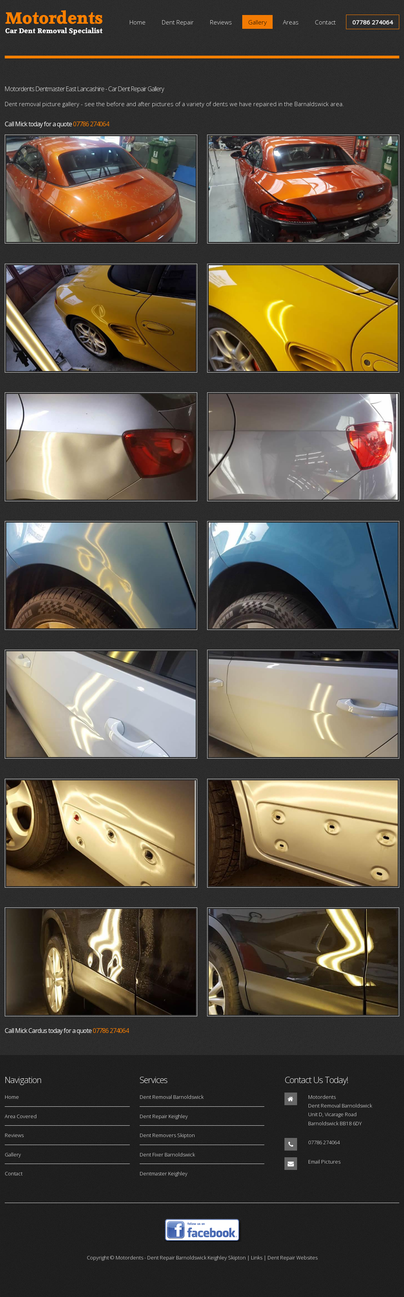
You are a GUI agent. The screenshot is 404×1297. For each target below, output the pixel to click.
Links (256, 1257)
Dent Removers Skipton (167, 1135)
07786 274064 (372, 22)
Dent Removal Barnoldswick (172, 1096)
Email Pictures (324, 1161)
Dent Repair (178, 22)
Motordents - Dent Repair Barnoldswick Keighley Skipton (181, 1257)
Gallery (257, 22)
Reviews (221, 22)
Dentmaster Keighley (163, 1173)
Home (137, 22)
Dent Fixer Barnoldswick (167, 1154)
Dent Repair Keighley (164, 1116)
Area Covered (21, 1116)
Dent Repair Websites (292, 1257)
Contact (325, 22)
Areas (291, 22)
